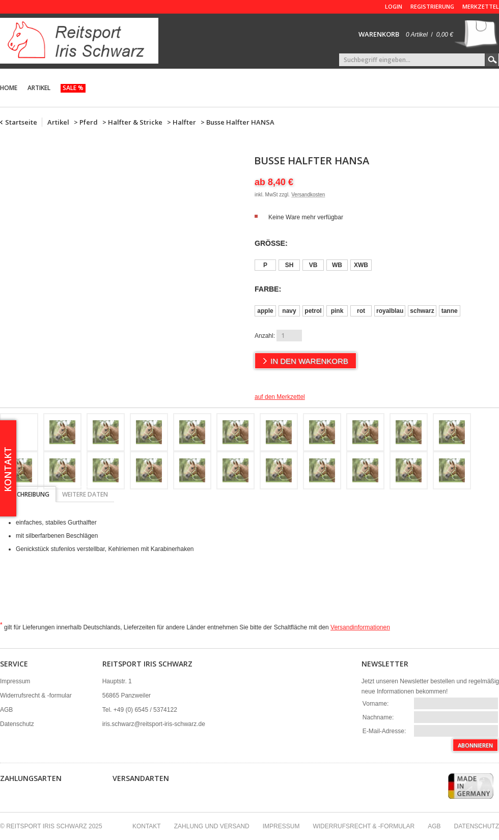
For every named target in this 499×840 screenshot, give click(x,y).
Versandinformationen (360, 627)
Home (8, 87)
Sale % (73, 87)
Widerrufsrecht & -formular (36, 695)
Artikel (38, 87)
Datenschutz (17, 724)
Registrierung (432, 6)
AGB (6, 709)
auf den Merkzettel (280, 396)
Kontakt (146, 826)
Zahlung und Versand (212, 826)
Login (393, 6)
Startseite (21, 122)
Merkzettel (480, 6)
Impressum (15, 681)
